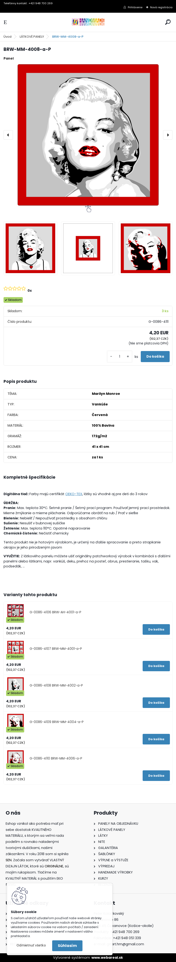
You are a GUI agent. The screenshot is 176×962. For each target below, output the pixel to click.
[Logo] (88, 22)
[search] (167, 22)
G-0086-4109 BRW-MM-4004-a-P (57, 722)
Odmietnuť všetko (31, 945)
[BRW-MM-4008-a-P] (88, 135)
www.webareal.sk (107, 957)
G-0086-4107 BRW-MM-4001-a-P (56, 649)
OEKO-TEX (73, 494)
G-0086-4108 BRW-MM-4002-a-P (56, 685)
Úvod (8, 36)
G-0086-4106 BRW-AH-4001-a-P (55, 612)
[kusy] (120, 356)
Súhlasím (67, 945)
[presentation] (8, 135)
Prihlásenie (135, 7)
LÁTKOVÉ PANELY (32, 36)
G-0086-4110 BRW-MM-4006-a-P (56, 758)
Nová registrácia (161, 7)
